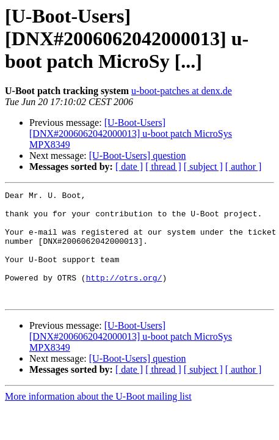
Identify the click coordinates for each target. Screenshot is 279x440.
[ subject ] (203, 166)
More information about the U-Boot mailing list (98, 418)
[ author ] (243, 166)
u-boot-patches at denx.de (181, 91)
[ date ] (129, 166)
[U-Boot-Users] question (137, 155)
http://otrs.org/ (124, 295)
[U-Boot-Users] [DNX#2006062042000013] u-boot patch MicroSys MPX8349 (130, 133)
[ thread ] (163, 166)
